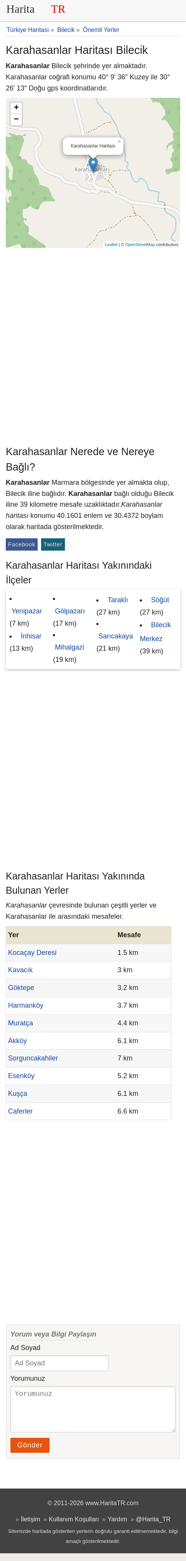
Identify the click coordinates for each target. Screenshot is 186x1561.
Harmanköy (25, 1005)
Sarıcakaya (115, 636)
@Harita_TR (153, 1526)
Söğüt (160, 600)
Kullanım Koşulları (74, 1526)
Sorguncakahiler (33, 1058)
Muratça (20, 1023)
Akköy (17, 1041)
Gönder (30, 1453)
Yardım (117, 1526)
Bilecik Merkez (155, 632)
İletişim (30, 1526)
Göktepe (21, 988)
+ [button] (16, 108)
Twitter (52, 544)
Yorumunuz (27, 1378)
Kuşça (17, 1093)
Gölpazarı (70, 611)
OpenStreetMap (140, 244)
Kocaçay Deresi (32, 952)
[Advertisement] (93, 345)
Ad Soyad (25, 1348)
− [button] (16, 120)
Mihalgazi (69, 647)
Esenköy (21, 1076)
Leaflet (111, 244)
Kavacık (20, 970)
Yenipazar (27, 611)
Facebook (21, 544)
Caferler (20, 1111)
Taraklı (118, 600)
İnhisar (31, 636)
